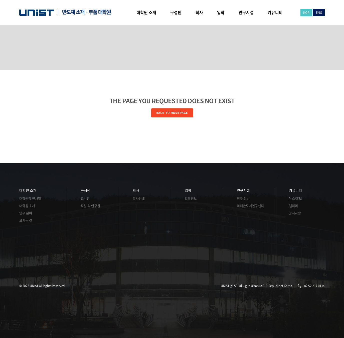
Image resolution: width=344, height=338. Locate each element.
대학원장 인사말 (30, 198)
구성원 (85, 190)
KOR (306, 12)
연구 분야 (25, 213)
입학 (188, 190)
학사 (136, 190)
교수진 (85, 198)
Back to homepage (172, 112)
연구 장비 (243, 198)
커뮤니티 (295, 190)
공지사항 (295, 213)
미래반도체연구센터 (250, 206)
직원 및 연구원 (90, 206)
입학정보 (191, 198)
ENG (319, 12)
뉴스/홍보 (295, 198)
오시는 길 (25, 220)
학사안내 (139, 198)
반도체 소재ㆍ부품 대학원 (86, 12)
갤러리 (293, 206)
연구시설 (243, 190)
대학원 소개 (27, 190)
